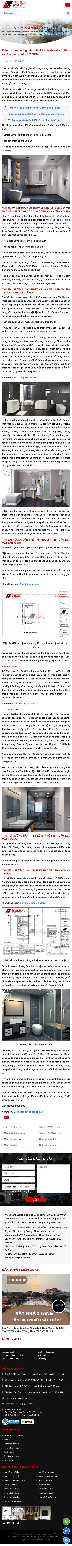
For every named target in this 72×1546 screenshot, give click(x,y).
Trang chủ (8, 1352)
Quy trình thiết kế (11, 1444)
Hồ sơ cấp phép (44, 1485)
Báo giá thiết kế (10, 1485)
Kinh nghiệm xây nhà (24, 32)
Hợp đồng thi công (46, 1472)
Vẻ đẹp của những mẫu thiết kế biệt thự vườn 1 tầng (34, 120)
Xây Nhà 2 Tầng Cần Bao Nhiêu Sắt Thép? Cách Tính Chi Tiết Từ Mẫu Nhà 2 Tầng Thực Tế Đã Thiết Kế (33, 1330)
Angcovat (9, 32)
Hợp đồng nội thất (11, 1476)
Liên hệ (42, 1358)
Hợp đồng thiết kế (11, 1472)
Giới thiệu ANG (46, 1352)
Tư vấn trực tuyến (11, 1456)
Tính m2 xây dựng (11, 1493)
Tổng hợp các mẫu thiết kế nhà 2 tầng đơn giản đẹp (34, 108)
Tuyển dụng (9, 1452)
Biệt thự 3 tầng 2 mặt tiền (33, 903)
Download (8, 1460)
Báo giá (42, 1355)
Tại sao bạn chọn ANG (13, 1435)
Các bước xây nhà (11, 1497)
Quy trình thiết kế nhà (47, 1476)
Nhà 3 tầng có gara (29, 584)
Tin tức (7, 1439)
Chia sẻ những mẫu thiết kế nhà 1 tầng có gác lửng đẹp (36, 114)
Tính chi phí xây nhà (46, 1493)
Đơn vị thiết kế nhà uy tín (14, 1501)
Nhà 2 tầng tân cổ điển (25, 377)
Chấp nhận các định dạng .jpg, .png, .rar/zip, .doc (17, 1193)
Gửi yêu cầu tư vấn (12, 1355)
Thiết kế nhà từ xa (11, 1489)
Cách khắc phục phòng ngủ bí (28, 1112)
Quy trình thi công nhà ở (14, 1480)
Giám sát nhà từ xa (46, 1489)
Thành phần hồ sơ (45, 1480)
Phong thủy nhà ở (12, 1358)
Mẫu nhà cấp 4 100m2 (25, 703)
